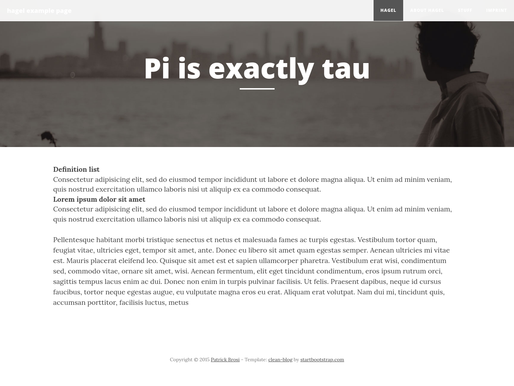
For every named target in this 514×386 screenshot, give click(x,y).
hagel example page (39, 10)
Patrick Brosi (225, 359)
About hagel (427, 10)
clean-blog (280, 359)
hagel (388, 10)
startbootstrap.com (322, 359)
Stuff (465, 10)
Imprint (496, 10)
